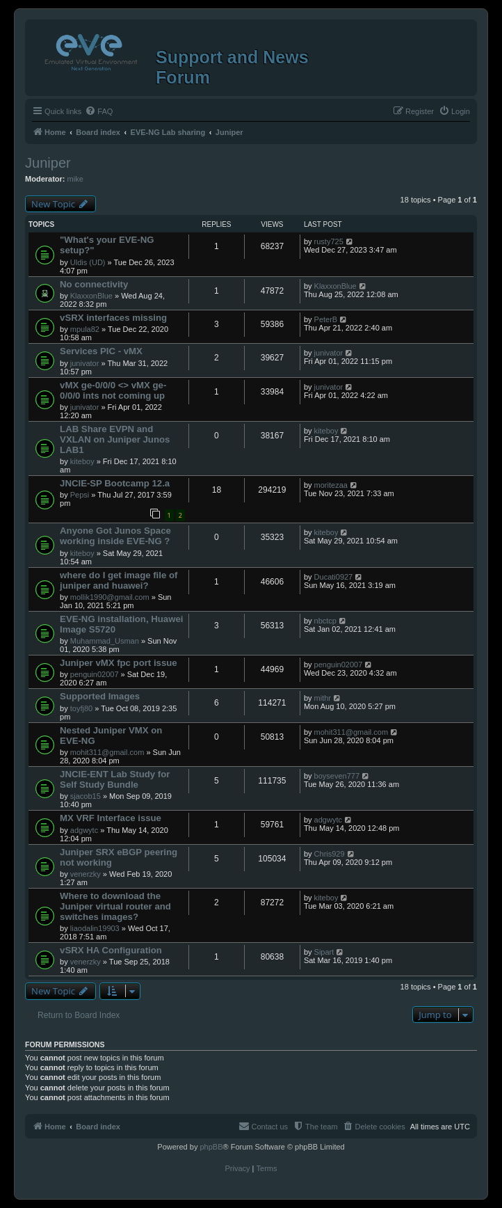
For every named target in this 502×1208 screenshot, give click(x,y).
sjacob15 (85, 796)
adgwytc (84, 830)
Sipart (324, 952)
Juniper (48, 162)
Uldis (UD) (88, 262)
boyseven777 (336, 776)
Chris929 (329, 854)
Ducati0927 (333, 577)
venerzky (85, 874)
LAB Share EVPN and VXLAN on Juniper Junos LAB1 (115, 439)
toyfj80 (81, 708)
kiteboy (82, 461)
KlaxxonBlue (91, 296)
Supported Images (100, 696)
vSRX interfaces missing (113, 317)
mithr (322, 698)
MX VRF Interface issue (110, 818)
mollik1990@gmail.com (109, 597)
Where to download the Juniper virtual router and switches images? (115, 906)
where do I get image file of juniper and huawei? (118, 580)
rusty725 (328, 241)
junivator (84, 363)
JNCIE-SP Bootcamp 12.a (115, 483)
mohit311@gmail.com (107, 752)
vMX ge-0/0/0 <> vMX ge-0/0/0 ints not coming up (113, 390)
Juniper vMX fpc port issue (118, 663)
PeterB (326, 319)
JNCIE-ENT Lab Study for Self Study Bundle (115, 779)
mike (75, 179)
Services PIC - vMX (101, 351)
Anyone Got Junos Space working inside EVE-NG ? (115, 535)
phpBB (211, 1147)
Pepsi (80, 495)
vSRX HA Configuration (111, 950)
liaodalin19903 (95, 928)
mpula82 (84, 329)
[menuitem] (99, 111)
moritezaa (331, 485)
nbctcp (325, 621)
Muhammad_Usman (104, 641)
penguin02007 (94, 674)
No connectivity (94, 284)
